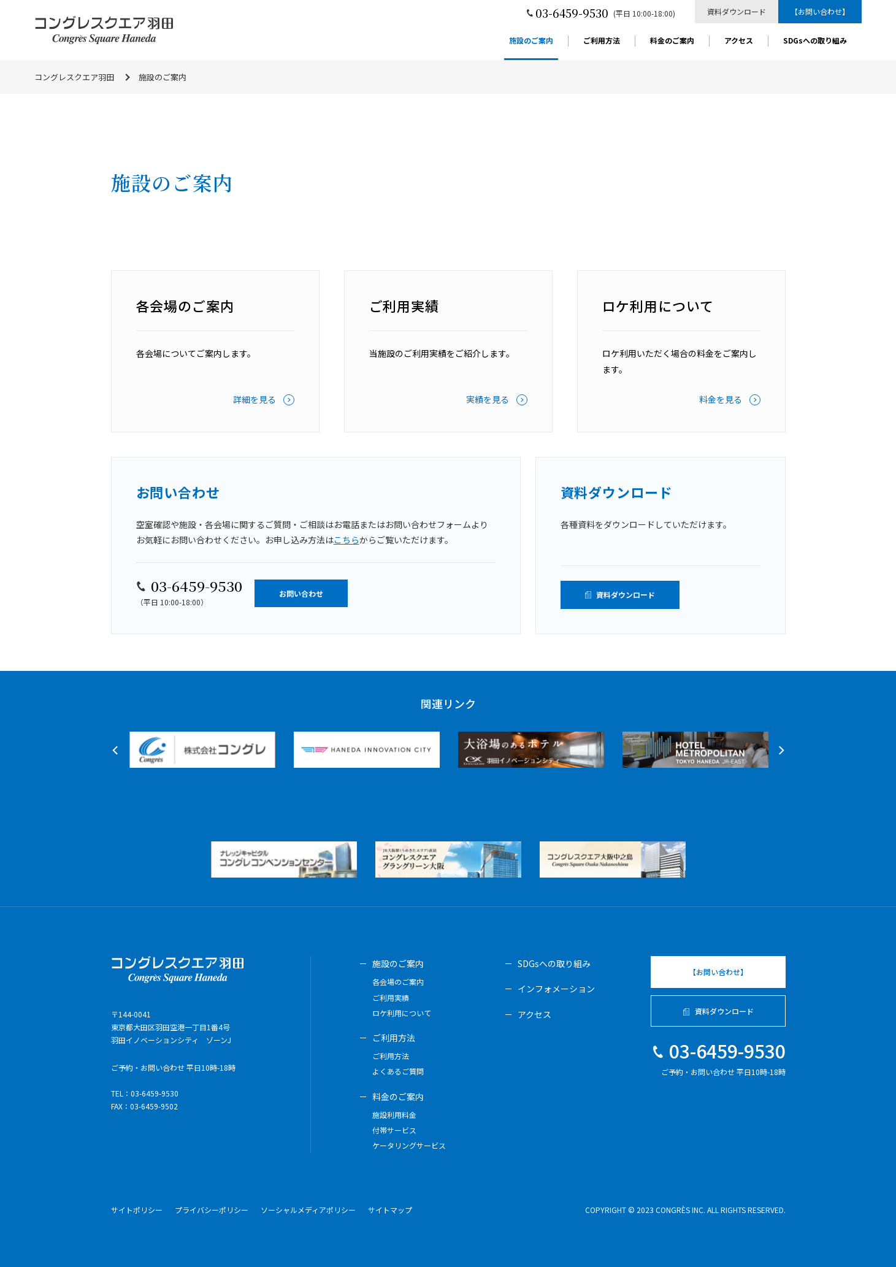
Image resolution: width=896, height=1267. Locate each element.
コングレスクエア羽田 (74, 77)
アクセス (738, 41)
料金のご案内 (672, 41)
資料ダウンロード (736, 11)
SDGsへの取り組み (815, 41)
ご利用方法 (601, 41)
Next (779, 750)
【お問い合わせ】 (820, 11)
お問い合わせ (301, 593)
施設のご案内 (531, 41)
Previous (116, 750)
